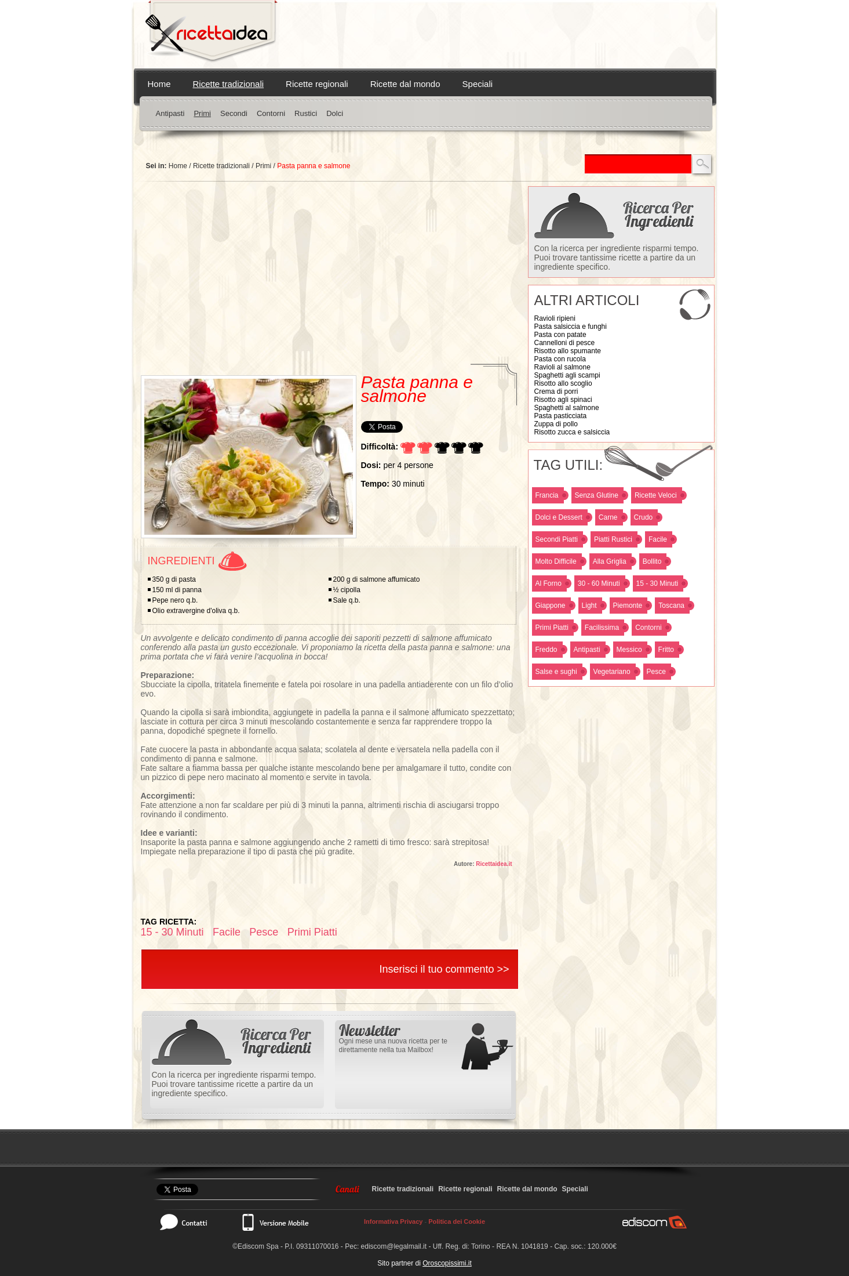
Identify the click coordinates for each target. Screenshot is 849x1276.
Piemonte (628, 605)
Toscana (671, 605)
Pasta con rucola (560, 359)
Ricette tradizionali (228, 84)
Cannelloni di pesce (564, 343)
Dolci (334, 113)
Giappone (550, 605)
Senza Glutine (596, 495)
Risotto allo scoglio (563, 383)
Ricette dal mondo (405, 84)
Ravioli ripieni (554, 318)
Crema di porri (556, 391)
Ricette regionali (317, 84)
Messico (629, 650)
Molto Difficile (556, 561)
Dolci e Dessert (558, 517)
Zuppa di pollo (556, 424)
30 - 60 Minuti (599, 583)
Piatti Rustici (613, 539)
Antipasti (170, 113)
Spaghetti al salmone (566, 408)
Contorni (271, 113)
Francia (547, 495)
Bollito (652, 561)
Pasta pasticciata (560, 416)
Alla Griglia (609, 561)
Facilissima (602, 628)
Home (159, 84)
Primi (202, 113)
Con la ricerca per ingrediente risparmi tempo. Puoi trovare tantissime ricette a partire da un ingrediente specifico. (616, 257)
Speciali (477, 84)
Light (589, 605)
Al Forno (548, 583)
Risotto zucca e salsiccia (572, 432)
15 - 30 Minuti (657, 583)
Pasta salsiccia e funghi (570, 326)
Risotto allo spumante (567, 351)
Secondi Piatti (556, 539)
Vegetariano (612, 672)
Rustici (305, 113)
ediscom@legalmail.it (394, 1246)
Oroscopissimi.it (447, 1263)
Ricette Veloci (656, 495)
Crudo (643, 517)
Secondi (233, 113)
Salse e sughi (556, 672)
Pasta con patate (560, 335)
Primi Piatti (552, 628)
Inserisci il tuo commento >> (444, 969)
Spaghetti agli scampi (567, 375)
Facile (657, 539)
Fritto (666, 650)
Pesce (656, 672)
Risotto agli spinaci (563, 400)
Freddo (546, 650)
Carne (608, 517)
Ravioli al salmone (562, 367)
